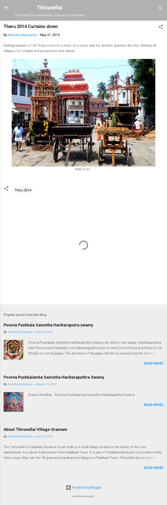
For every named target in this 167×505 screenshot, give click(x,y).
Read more (153, 363)
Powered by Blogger (83, 488)
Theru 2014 (23, 190)
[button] (160, 27)
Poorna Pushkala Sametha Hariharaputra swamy (48, 325)
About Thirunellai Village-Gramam (35, 429)
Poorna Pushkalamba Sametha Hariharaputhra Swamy (54, 377)
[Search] (160, 9)
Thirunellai (49, 7)
